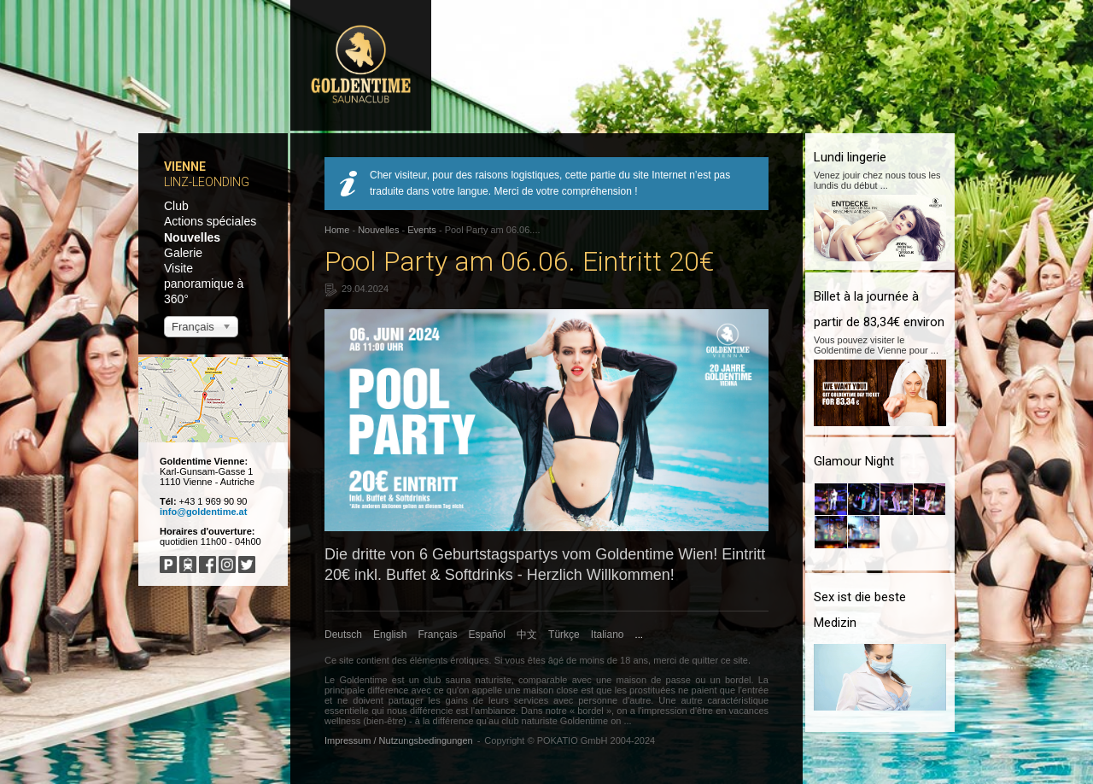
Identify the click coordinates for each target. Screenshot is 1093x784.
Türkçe (564, 635)
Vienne (185, 166)
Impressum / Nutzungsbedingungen (398, 740)
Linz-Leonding (206, 182)
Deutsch (343, 635)
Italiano (607, 635)
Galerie (183, 253)
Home (336, 230)
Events (421, 230)
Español (487, 635)
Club (176, 206)
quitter (705, 660)
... (639, 634)
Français (438, 635)
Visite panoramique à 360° (203, 283)
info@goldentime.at (203, 511)
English (389, 635)
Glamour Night (854, 461)
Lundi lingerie (850, 157)
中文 (527, 635)
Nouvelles (192, 237)
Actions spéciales (210, 221)
